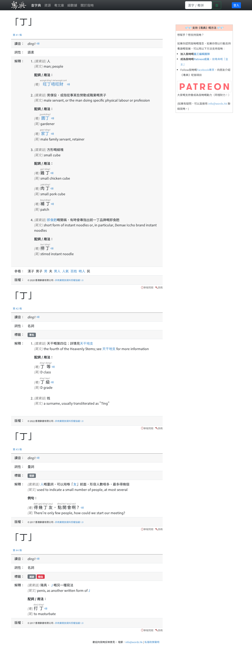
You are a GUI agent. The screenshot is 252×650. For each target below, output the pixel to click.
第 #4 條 (17, 550)
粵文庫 (59, 5)
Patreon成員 (201, 59)
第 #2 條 (17, 308)
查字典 (36, 5)
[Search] (198, 5)
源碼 (160, 287)
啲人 (83, 270)
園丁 (45, 118)
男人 (58, 270)
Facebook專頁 (205, 70)
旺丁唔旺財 (53, 84)
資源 (47, 5)
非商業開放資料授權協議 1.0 (69, 280)
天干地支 (86, 343)
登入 (236, 5)
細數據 (72, 5)
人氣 (66, 270)
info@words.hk (217, 103)
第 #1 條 (17, 34)
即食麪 (52, 219)
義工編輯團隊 (202, 54)
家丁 (45, 133)
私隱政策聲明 (152, 642)
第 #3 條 (17, 449)
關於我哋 (87, 5)
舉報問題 (148, 287)
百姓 (74, 270)
